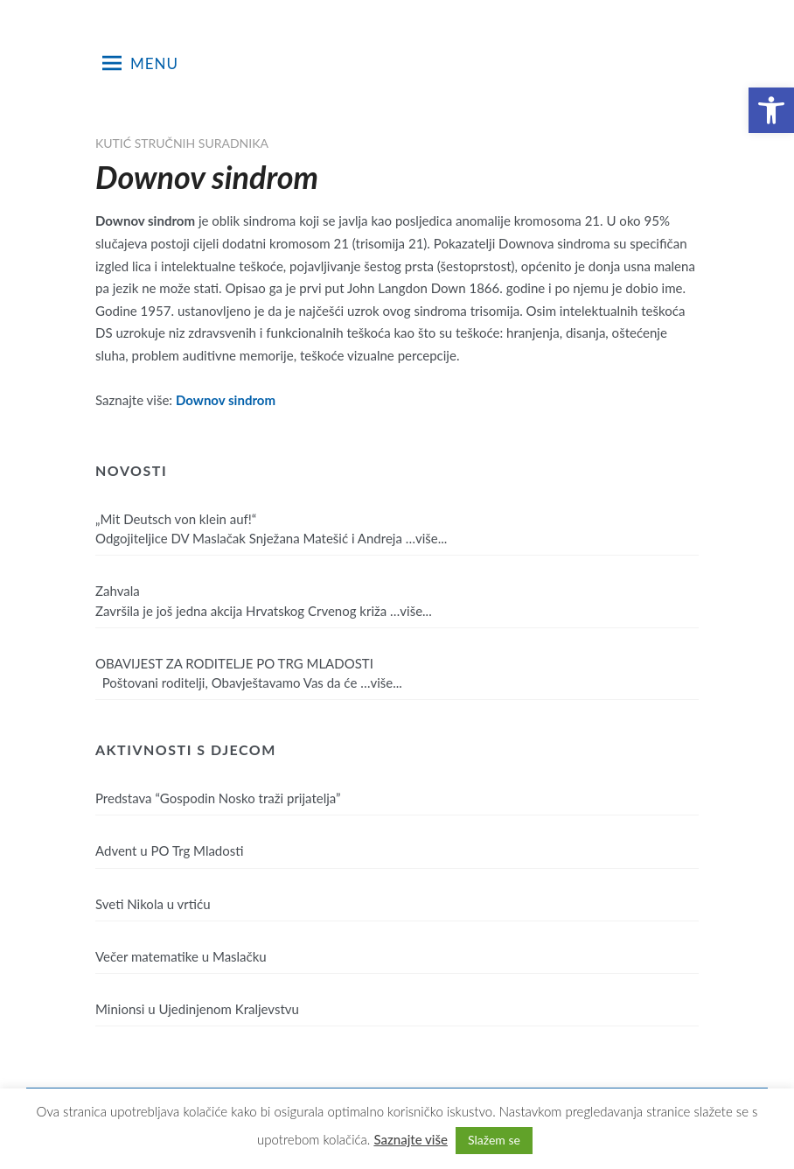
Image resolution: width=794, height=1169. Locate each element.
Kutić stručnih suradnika (181, 143)
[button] (771, 110)
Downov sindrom (225, 400)
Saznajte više (410, 1139)
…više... (427, 538)
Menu (140, 63)
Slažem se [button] (494, 1139)
